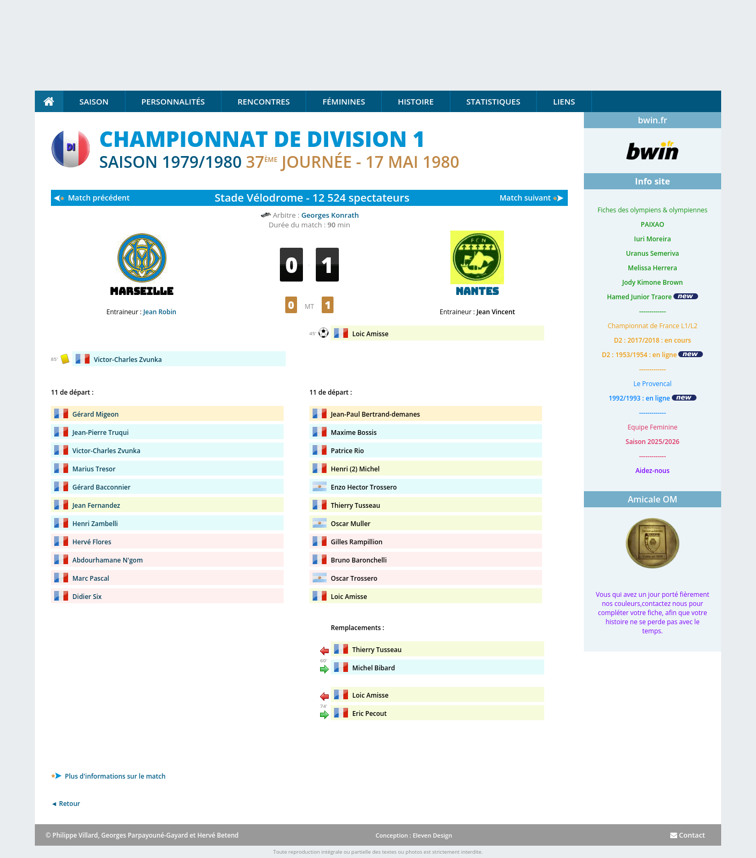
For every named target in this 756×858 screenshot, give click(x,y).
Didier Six (87, 596)
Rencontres (264, 101)
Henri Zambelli (95, 523)
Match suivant (525, 198)
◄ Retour (65, 803)
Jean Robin (159, 311)
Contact (687, 835)
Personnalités (173, 101)
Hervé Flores (92, 541)
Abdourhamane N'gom (107, 560)
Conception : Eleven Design (413, 835)
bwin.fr (653, 120)
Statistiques (493, 101)
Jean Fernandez (96, 505)
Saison (94, 101)
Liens (564, 101)
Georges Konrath (330, 215)
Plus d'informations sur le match (108, 776)
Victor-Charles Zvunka (128, 359)
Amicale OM (653, 499)
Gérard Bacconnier (101, 487)
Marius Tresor (93, 469)
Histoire (416, 101)
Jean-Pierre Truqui (100, 432)
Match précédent (99, 198)
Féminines (343, 101)
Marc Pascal (90, 578)
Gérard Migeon (95, 414)
